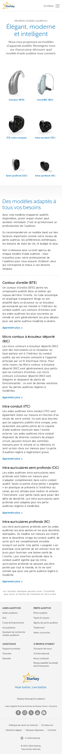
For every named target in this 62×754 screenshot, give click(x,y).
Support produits (11, 648)
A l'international (41, 653)
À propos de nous (42, 648)
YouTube (37, 712)
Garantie (6, 658)
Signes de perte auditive (45, 622)
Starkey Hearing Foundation (31, 698)
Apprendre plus (11, 327)
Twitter (31, 712)
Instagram (24, 712)
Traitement (39, 627)
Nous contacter (41, 658)
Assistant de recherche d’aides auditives (13, 633)
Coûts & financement (13, 622)
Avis (4, 617)
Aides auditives (10, 613)
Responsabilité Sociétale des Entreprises (45, 664)
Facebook (18, 712)
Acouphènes (8, 627)
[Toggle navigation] (51, 6)
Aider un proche (41, 632)
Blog (43, 712)
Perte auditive (40, 613)
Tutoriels (6, 653)
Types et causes (41, 617)
